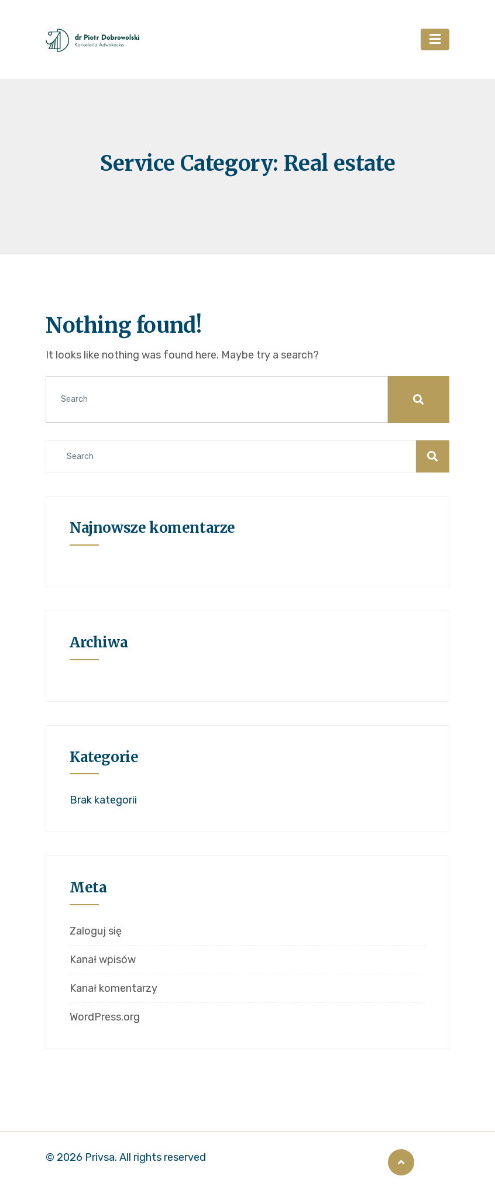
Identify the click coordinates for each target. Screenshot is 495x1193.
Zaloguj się (96, 931)
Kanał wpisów (103, 959)
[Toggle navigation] (435, 40)
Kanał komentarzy (113, 988)
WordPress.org (105, 1017)
